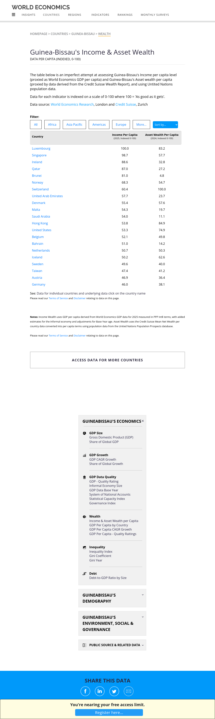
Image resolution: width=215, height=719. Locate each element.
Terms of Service (58, 298)
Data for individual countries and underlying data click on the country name (91, 293)
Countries (59, 34)
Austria (37, 277)
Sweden (37, 264)
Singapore (39, 155)
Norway (37, 182)
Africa (52, 124)
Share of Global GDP (104, 442)
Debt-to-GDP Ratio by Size (107, 578)
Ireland (37, 162)
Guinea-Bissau (83, 34)
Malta (36, 209)
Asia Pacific (74, 124)
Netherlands (41, 250)
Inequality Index (100, 551)
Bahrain (37, 243)
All (36, 124)
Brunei (37, 175)
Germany (38, 284)
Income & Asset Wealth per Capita (113, 521)
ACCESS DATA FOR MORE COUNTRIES (107, 360)
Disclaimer (80, 298)
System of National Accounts (109, 494)
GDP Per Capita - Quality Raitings (112, 534)
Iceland (37, 257)
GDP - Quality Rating (103, 481)
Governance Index (102, 503)
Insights (28, 15)
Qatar (36, 169)
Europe (121, 124)
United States (41, 230)
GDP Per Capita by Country (108, 525)
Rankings (125, 15)
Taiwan (37, 271)
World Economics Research (72, 104)
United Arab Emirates (47, 196)
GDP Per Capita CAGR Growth (110, 529)
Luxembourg (41, 148)
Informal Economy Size (105, 486)
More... (141, 124)
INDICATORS (100, 15)
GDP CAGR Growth (102, 459)
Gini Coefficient (100, 556)
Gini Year (95, 560)
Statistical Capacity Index (107, 499)
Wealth (104, 34)
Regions (74, 15)
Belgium (38, 237)
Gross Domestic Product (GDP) (111, 437)
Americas (99, 124)
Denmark (38, 203)
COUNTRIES (51, 15)
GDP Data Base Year (103, 490)
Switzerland (40, 189)
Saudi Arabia (41, 216)
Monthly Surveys (155, 15)
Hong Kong (40, 223)
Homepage (38, 34)
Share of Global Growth (106, 464)
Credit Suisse (125, 104)
